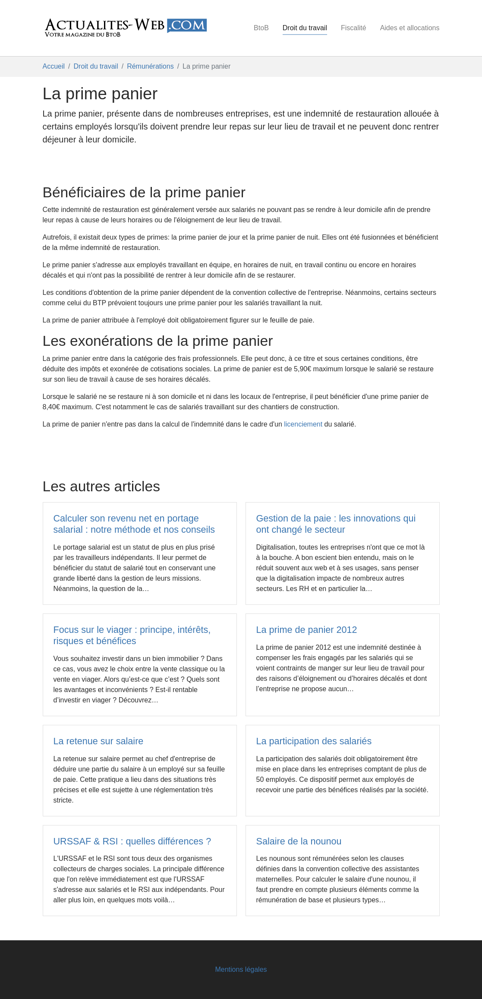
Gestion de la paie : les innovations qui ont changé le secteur (336, 524)
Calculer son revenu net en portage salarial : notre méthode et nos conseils (134, 524)
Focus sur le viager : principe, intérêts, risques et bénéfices (132, 635)
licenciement (303, 424)
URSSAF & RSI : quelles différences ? (132, 841)
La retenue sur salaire (99, 741)
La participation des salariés (314, 741)
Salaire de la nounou (299, 841)
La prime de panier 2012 (306, 629)
